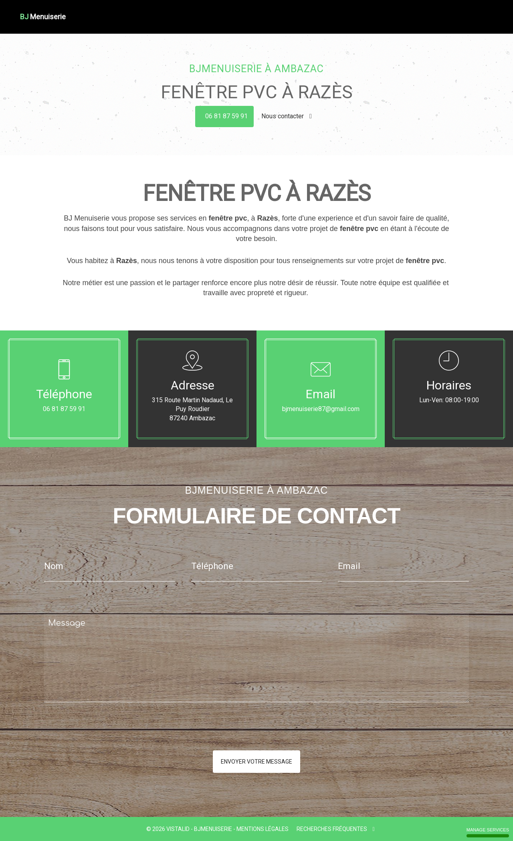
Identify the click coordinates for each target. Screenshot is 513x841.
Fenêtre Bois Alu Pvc (340, 11)
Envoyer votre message (256, 761)
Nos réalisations (443, 11)
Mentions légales (262, 829)
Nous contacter (286, 116)
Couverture (259, 11)
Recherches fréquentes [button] (335, 829)
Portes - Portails (395, 11)
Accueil (196, 11)
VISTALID (178, 829)
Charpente (225, 11)
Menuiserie (293, 11)
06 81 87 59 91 (226, 116)
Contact (481, 11)
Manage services (488, 832)
